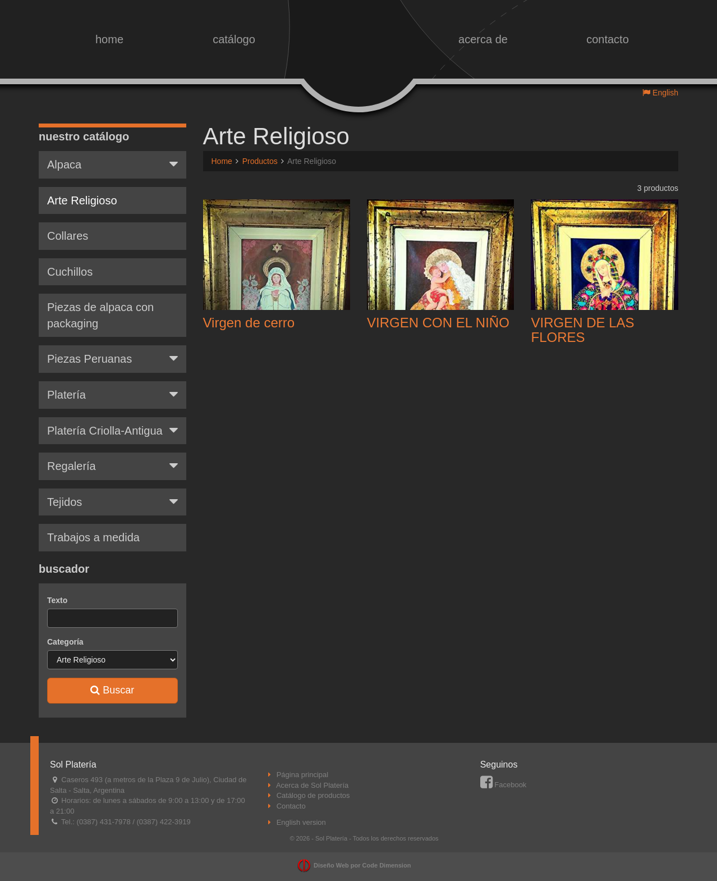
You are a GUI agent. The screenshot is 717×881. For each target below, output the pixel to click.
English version (301, 822)
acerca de (483, 39)
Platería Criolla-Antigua (112, 430)
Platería (112, 394)
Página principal (303, 774)
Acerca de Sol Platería (312, 785)
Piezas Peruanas (112, 358)
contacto (607, 39)
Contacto (291, 806)
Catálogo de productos (313, 795)
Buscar (112, 690)
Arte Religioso (82, 200)
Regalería (112, 465)
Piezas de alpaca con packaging (100, 315)
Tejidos (112, 501)
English (660, 92)
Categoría (65, 641)
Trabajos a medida (93, 537)
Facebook (503, 784)
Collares (67, 236)
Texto (57, 600)
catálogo (234, 39)
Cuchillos (70, 272)
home (109, 39)
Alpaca (112, 164)
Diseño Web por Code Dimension (362, 865)
